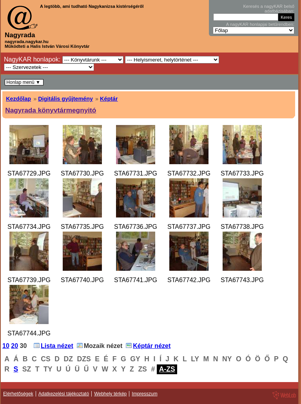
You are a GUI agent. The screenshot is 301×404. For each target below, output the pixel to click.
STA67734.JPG (29, 226)
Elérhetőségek (18, 394)
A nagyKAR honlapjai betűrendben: (260, 24)
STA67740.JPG (82, 280)
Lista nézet (57, 345)
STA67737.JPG (188, 226)
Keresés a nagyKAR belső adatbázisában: (268, 8)
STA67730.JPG (82, 173)
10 (5, 345)
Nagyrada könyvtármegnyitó (50, 110)
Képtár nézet (151, 345)
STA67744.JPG (29, 333)
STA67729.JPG (29, 173)
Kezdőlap (18, 99)
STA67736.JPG (135, 226)
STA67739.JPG (29, 280)
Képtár (109, 99)
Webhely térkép (110, 394)
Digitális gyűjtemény (65, 99)
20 (14, 345)
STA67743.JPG (242, 280)
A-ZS (167, 369)
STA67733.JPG (242, 173)
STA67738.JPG (242, 226)
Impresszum (144, 394)
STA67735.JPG (82, 226)
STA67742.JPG (188, 280)
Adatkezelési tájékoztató (63, 394)
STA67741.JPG (135, 280)
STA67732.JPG (188, 173)
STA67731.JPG (135, 173)
